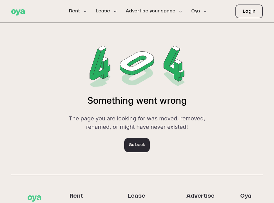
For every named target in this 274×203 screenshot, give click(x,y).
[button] (80, 11)
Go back (137, 145)
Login (249, 11)
